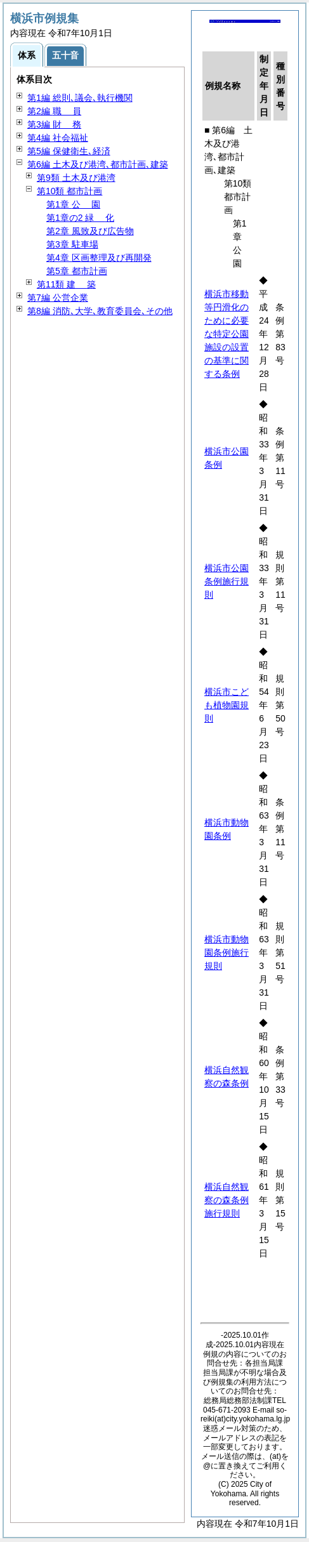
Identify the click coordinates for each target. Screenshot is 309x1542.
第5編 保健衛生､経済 (68, 151)
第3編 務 (54, 124)
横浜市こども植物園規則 (226, 705)
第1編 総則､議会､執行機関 (80, 98)
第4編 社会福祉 (57, 138)
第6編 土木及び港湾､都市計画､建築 (97, 164)
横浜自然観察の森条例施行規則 (226, 1200)
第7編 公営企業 (57, 298)
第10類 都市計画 (69, 191)
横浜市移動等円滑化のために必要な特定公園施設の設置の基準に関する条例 (226, 334)
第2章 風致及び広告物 (90, 231)
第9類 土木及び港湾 (76, 178)
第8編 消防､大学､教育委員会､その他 (100, 311)
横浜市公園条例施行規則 (226, 581)
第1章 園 (73, 204)
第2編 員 (54, 111)
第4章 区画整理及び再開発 (99, 258)
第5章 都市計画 (76, 271)
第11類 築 (66, 284)
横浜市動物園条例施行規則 (226, 952)
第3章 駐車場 (72, 244)
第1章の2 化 (80, 218)
